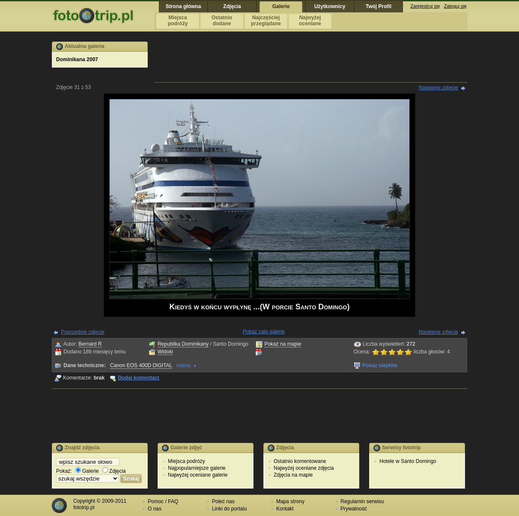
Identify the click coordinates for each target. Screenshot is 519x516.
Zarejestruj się (425, 6)
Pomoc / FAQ (163, 501)
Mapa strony (290, 501)
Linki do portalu (229, 509)
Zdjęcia (114, 471)
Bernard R (90, 344)
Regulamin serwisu (362, 501)
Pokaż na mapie (282, 344)
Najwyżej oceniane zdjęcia (304, 468)
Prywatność (353, 509)
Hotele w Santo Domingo (407, 461)
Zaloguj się (455, 6)
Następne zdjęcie (438, 88)
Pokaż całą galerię (264, 332)
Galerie (87, 471)
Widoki (165, 352)
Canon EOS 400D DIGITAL (141, 365)
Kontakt (285, 509)
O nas (154, 509)
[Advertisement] (311, 61)
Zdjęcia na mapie (293, 475)
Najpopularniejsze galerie (197, 468)
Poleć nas (223, 501)
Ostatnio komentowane (300, 461)
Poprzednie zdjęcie (82, 332)
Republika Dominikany (183, 344)
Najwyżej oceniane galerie (197, 475)
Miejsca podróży (186, 461)
